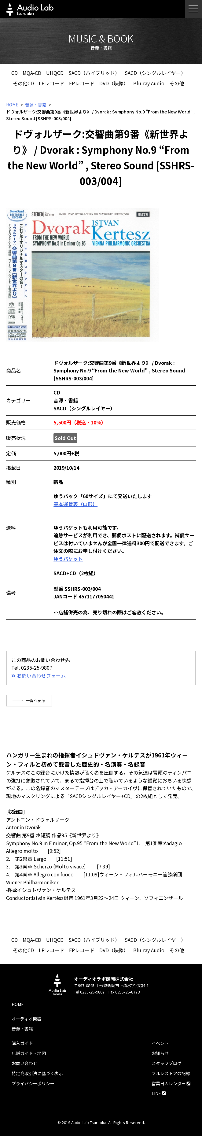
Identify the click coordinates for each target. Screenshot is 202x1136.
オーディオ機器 (26, 1019)
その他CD (23, 83)
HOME (12, 105)
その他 (176, 83)
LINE (159, 1093)
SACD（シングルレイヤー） (155, 72)
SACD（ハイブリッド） (94, 72)
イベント (160, 1043)
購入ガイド (22, 1043)
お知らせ (160, 1053)
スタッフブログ (167, 1063)
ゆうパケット (68, 558)
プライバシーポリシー (33, 1083)
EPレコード (81, 83)
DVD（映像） (113, 83)
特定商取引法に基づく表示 (37, 1073)
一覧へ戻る (29, 700)
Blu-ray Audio (148, 83)
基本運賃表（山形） (75, 504)
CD (14, 72)
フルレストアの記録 (171, 1073)
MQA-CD (32, 72)
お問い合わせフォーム (38, 675)
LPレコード (51, 83)
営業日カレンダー (171, 1083)
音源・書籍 (35, 105)
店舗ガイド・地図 (29, 1053)
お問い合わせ (24, 1063)
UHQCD (55, 72)
